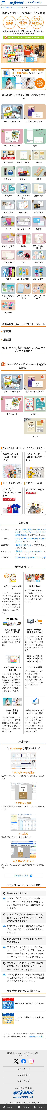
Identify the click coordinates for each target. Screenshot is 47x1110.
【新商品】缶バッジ (23, 545)
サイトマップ (23, 1081)
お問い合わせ (23, 1069)
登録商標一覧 (34, 1036)
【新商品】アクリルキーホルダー (28, 551)
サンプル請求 (23, 1075)
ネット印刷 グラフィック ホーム (12, 7)
